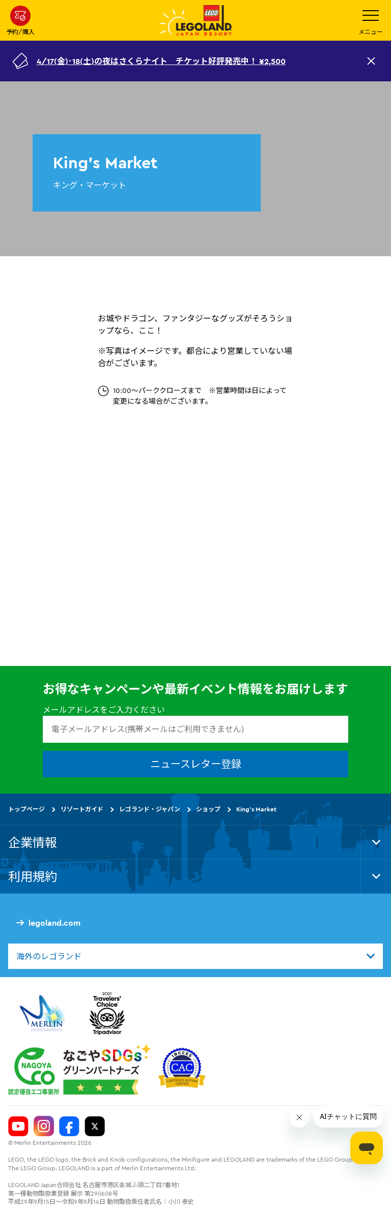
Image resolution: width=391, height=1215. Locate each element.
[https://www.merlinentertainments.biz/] (44, 1013)
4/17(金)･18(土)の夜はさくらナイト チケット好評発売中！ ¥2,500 (161, 61)
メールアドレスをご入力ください (104, 710)
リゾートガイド (82, 809)
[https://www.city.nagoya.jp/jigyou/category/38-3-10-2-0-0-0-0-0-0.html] (79, 1069)
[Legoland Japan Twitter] (95, 1126)
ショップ (208, 809)
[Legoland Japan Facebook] (69, 1126)
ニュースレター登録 (195, 763)
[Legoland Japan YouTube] (18, 1126)
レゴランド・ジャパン (149, 809)
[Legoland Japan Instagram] (44, 1126)
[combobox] (195, 956)
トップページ (26, 809)
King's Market (256, 809)
